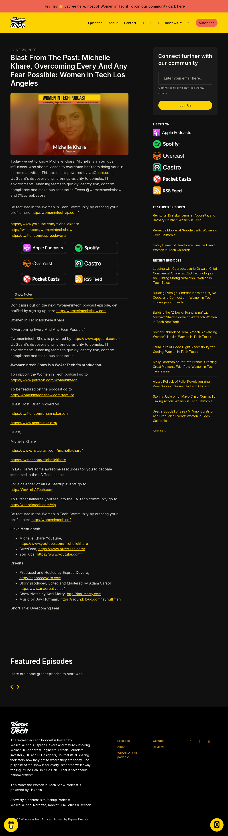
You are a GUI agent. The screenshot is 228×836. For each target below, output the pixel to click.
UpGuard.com (100, 172)
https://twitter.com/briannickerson (39, 413)
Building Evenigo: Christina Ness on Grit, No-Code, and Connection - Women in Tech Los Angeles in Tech (185, 297)
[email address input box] (185, 78)
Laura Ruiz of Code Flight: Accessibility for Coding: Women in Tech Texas (184, 349)
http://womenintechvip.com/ (55, 212)
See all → (160, 431)
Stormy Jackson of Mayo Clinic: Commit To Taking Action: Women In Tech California (184, 398)
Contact (130, 23)
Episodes (95, 23)
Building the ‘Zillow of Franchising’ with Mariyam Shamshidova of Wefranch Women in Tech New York (185, 317)
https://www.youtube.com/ (59, 554)
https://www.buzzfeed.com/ (61, 549)
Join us (185, 105)
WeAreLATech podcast (127, 755)
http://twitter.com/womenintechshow (41, 229)
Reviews (172, 23)
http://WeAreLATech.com (31, 489)
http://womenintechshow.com (81, 311)
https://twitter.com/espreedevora (38, 235)
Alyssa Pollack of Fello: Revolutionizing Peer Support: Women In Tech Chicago (181, 384)
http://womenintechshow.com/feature (42, 395)
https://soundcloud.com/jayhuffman (90, 599)
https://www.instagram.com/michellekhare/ (46, 450)
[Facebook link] (158, 23)
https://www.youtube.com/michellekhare (44, 224)
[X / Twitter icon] (191, 741)
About (113, 23)
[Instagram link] (151, 23)
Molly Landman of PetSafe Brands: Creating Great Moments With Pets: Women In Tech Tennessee (185, 366)
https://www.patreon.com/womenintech (43, 380)
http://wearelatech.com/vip (33, 505)
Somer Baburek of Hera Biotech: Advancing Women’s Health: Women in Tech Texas (185, 334)
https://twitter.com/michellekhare (38, 460)
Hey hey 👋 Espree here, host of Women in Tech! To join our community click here (114, 6)
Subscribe (206, 23)
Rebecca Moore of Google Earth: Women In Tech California (185, 232)
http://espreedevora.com (40, 578)
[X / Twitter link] (143, 23)
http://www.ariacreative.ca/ (42, 588)
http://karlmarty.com (84, 594)
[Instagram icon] (200, 741)
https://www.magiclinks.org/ (33, 423)
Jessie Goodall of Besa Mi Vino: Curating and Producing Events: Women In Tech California (183, 416)
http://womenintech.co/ (51, 519)
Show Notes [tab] (24, 294)
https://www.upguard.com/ (95, 338)
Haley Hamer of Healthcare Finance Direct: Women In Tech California (184, 247)
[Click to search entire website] (188, 23)
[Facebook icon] (209, 741)
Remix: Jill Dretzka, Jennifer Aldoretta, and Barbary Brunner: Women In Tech (184, 217)
